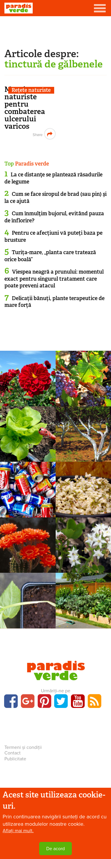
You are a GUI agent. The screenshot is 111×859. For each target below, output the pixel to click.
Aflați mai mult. (18, 831)
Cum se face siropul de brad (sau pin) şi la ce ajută (55, 197)
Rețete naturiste (31, 90)
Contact (12, 753)
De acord (55, 849)
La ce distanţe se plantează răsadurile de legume (53, 178)
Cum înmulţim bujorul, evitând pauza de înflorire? (54, 217)
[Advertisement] (56, 31)
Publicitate (15, 759)
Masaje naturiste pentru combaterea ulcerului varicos (24, 108)
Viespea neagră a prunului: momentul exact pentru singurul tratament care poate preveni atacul (54, 278)
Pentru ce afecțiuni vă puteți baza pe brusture (53, 236)
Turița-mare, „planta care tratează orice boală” (50, 256)
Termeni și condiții (23, 747)
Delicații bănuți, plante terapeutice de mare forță (54, 302)
